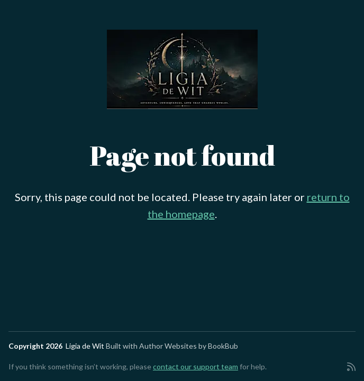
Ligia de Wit (85, 345)
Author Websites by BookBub (188, 345)
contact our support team (195, 366)
